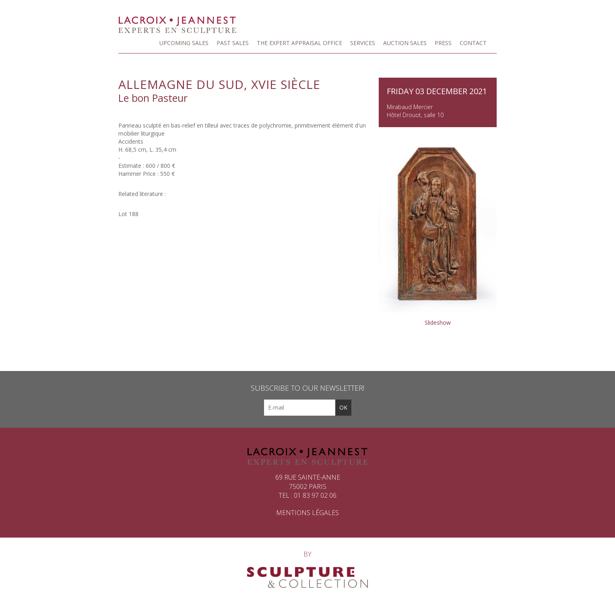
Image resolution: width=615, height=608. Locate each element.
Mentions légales (307, 512)
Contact (473, 43)
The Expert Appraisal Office (299, 43)
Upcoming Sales (183, 43)
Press (443, 43)
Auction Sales (405, 43)
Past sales (233, 43)
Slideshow (438, 322)
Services (362, 43)
